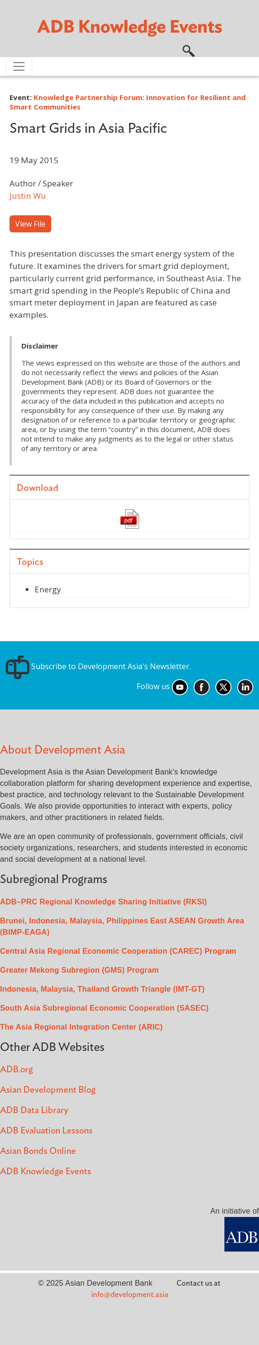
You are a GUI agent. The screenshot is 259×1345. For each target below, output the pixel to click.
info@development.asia (129, 1295)
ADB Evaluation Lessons (46, 1130)
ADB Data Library (34, 1110)
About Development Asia (62, 750)
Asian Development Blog (47, 1090)
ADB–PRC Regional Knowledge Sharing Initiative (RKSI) (103, 902)
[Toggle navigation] (19, 66)
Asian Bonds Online (38, 1151)
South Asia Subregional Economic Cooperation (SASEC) (104, 1008)
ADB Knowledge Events (45, 1171)
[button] (188, 50)
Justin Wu (27, 195)
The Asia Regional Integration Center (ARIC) (81, 1027)
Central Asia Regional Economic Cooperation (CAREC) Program (118, 951)
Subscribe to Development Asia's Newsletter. (98, 666)
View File (30, 224)
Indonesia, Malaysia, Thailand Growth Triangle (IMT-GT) (102, 989)
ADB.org (16, 1069)
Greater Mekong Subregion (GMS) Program (79, 970)
